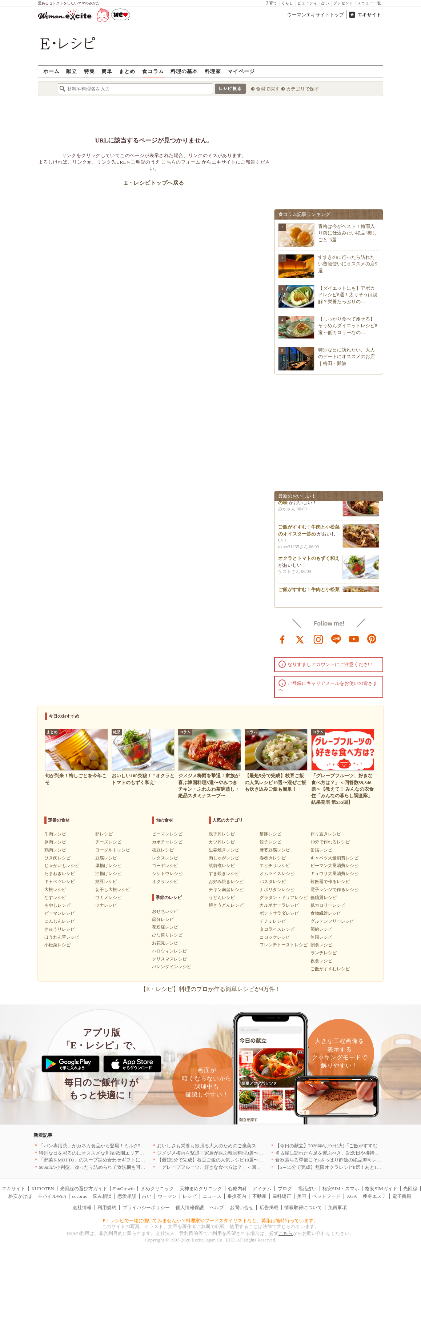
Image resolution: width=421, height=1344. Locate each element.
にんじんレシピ (59, 921)
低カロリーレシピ (327, 905)
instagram (318, 638)
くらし (287, 3)
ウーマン (167, 1196)
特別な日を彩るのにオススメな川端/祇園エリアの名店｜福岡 (103, 1153)
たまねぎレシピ (59, 873)
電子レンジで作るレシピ (334, 889)
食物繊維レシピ (325, 913)
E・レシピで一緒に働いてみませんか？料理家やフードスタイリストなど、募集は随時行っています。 (210, 1220)
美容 (301, 1196)
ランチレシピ (323, 952)
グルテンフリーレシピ (332, 921)
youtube (354, 638)
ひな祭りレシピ (167, 935)
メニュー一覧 (369, 3)
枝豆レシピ (163, 849)
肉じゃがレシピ (224, 857)
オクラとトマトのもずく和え (309, 560)
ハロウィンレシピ (169, 951)
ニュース (212, 1196)
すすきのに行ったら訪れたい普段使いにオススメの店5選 (347, 263)
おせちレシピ (165, 911)
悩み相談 (102, 1196)
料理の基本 (184, 71)
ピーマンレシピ (59, 913)
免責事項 (337, 1207)
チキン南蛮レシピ (226, 889)
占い (325, 3)
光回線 (410, 1188)
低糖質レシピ (323, 897)
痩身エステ (374, 1196)
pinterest (371, 638)
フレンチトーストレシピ (284, 944)
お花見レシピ (165, 943)
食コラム (153, 71)
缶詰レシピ (321, 849)
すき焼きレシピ (224, 873)
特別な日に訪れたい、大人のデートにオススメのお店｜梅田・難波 (346, 356)
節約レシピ (321, 929)
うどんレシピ (222, 897)
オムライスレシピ (277, 873)
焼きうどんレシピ (226, 905)
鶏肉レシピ (55, 849)
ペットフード (326, 1196)
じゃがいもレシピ (61, 865)
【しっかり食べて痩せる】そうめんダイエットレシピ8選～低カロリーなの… (347, 325)
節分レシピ (163, 919)
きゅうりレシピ (59, 929)
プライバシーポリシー (146, 1207)
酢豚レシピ (270, 834)
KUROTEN (42, 1188)
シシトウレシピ (167, 873)
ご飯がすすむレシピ (330, 968)
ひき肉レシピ (57, 857)
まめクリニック (157, 1188)
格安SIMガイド (381, 1188)
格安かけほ (20, 1196)
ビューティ (307, 3)
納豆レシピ (106, 881)
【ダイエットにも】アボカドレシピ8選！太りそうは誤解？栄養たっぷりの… (347, 294)
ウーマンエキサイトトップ (315, 14)
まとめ (127, 71)
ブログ (285, 1188)
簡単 (106, 71)
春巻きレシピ (273, 857)
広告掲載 (269, 1207)
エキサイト (369, 14)
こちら (285, 1233)
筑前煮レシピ (222, 865)
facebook (282, 638)
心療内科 (237, 1188)
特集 (89, 71)
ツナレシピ (106, 905)
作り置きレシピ (325, 834)
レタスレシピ (165, 857)
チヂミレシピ (273, 921)
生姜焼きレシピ (224, 849)
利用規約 (106, 1207)
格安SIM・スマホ (340, 1188)
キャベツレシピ (59, 881)
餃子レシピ (270, 841)
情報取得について (303, 1207)
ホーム (51, 71)
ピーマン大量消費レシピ (334, 865)
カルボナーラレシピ (279, 905)
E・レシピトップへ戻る (154, 183)
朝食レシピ (321, 944)
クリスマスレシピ (169, 959)
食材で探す (268, 89)
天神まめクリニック (201, 1188)
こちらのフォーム (180, 162)
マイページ (241, 71)
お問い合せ (241, 1207)
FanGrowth (124, 1188)
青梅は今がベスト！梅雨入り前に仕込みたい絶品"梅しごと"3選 (347, 233)
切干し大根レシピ (112, 889)
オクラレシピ (165, 881)
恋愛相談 (126, 1196)
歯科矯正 (281, 1196)
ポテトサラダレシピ (279, 913)
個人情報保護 (190, 1207)
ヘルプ (217, 1207)
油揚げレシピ (108, 873)
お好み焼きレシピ (226, 881)
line (336, 638)
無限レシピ (321, 937)
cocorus (79, 1196)
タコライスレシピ (277, 929)
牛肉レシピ (55, 834)
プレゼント (343, 3)
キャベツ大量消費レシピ (334, 857)
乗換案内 (236, 1196)
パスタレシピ (273, 881)
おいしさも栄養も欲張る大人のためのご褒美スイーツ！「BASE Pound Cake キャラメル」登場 (256, 1145)
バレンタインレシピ (171, 966)
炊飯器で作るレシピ (330, 881)
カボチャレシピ (167, 841)
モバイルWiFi (52, 1196)
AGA (352, 1196)
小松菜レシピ (57, 944)
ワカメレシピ (108, 897)
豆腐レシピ (106, 857)
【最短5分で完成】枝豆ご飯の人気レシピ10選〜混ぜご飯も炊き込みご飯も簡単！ (243, 1160)
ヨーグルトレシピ (112, 849)
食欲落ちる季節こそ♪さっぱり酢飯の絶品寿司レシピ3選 (334, 1160)
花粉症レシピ (165, 927)
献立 (71, 71)
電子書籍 (401, 1196)
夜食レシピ (321, 960)
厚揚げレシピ (108, 865)
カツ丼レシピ (222, 841)
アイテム (262, 1188)
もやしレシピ (57, 905)
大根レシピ (55, 889)
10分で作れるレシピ (330, 841)
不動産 (259, 1196)
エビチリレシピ (275, 865)
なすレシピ (55, 897)
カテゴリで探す (302, 89)
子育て (271, 3)
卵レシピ (104, 834)
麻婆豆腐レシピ (275, 849)
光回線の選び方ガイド (83, 1188)
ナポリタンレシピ (277, 889)
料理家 (213, 71)
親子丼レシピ (222, 834)
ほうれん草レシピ (61, 937)
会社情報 (82, 1207)
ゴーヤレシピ (165, 865)
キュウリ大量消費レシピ (334, 873)
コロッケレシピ (275, 937)
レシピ (190, 1196)
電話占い (307, 1188)
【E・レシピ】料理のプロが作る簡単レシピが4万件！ (210, 989)
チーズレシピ (108, 841)
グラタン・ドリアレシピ (284, 897)
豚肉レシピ (55, 841)
